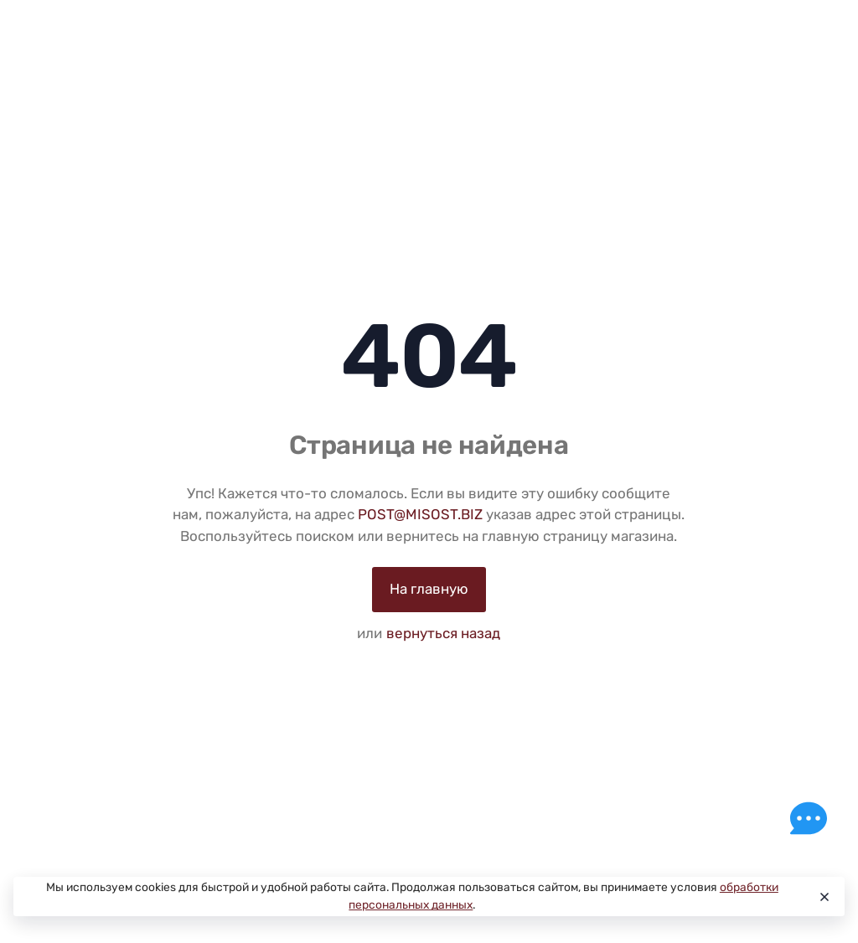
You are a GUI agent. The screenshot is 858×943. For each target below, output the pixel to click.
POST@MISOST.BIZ (420, 514)
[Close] (824, 897)
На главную (429, 588)
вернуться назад (443, 633)
